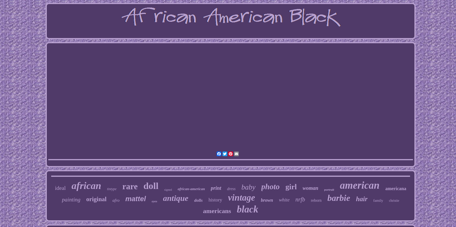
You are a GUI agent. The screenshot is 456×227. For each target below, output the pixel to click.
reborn (316, 200)
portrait (329, 189)
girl (291, 187)
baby (248, 187)
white (284, 200)
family (378, 200)
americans (217, 211)
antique (175, 198)
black (247, 209)
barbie (338, 198)
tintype (112, 189)
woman (310, 188)
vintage (241, 197)
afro (115, 200)
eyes (154, 201)
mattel (135, 199)
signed (168, 189)
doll (150, 186)
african (86, 185)
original (96, 199)
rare (130, 186)
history (215, 200)
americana (395, 188)
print (216, 188)
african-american (191, 189)
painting (71, 200)
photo (270, 186)
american (360, 185)
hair (362, 199)
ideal (60, 188)
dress (231, 189)
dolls (198, 200)
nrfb (300, 199)
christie (394, 201)
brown (267, 200)
